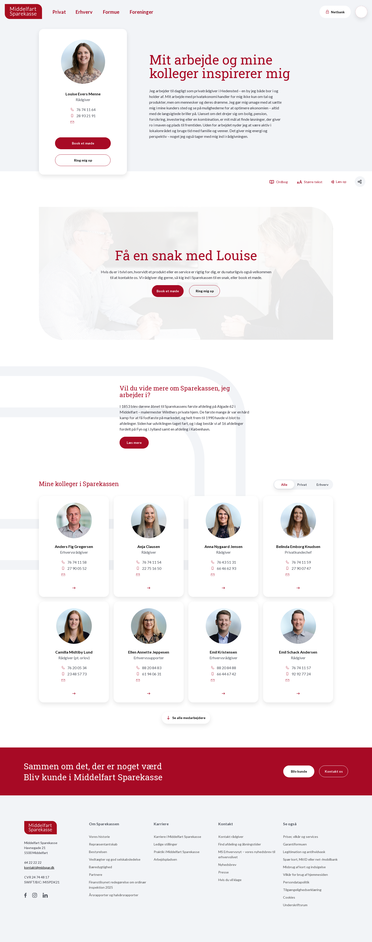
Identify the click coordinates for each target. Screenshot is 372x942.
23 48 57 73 (74, 674)
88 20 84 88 (223, 667)
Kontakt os (334, 771)
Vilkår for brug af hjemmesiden (305, 874)
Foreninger (141, 12)
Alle (284, 485)
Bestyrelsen (98, 852)
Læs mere (134, 443)
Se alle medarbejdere (186, 718)
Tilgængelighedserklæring (302, 890)
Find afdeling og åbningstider (239, 844)
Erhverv (84, 12)
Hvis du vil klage (230, 880)
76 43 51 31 (223, 562)
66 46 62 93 (223, 568)
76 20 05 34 (74, 667)
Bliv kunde (299, 771)
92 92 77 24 (298, 674)
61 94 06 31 (148, 674)
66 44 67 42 (223, 674)
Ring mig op (83, 160)
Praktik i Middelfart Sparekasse (177, 852)
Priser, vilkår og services (300, 837)
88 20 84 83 (148, 667)
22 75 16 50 (148, 568)
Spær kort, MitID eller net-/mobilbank (310, 859)
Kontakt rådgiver (230, 837)
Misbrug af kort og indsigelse (304, 867)
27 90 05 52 (74, 568)
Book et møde (83, 143)
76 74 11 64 (83, 109)
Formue (111, 12)
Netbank (335, 12)
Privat (59, 12)
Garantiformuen (295, 844)
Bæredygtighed (100, 867)
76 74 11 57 (298, 667)
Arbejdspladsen (165, 859)
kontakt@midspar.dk (39, 867)
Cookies (289, 897)
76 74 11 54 (148, 562)
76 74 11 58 (74, 562)
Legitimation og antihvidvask (304, 852)
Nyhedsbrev (227, 865)
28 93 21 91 (83, 115)
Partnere (95, 874)
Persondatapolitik (296, 882)
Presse (223, 872)
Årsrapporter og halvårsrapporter (113, 895)
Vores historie (99, 837)
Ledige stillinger (165, 844)
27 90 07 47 (298, 568)
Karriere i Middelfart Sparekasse (177, 837)
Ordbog (278, 181)
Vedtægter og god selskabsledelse (114, 859)
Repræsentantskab (103, 844)
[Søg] (361, 12)
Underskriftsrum (295, 905)
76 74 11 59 (298, 562)
